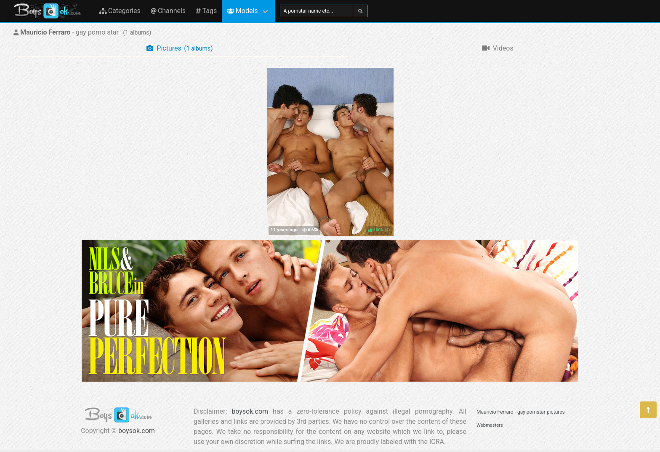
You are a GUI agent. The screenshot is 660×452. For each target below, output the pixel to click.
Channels (168, 11)
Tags (206, 11)
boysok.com (136, 431)
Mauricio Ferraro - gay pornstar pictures (520, 412)
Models (242, 11)
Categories (120, 11)
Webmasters (489, 425)
